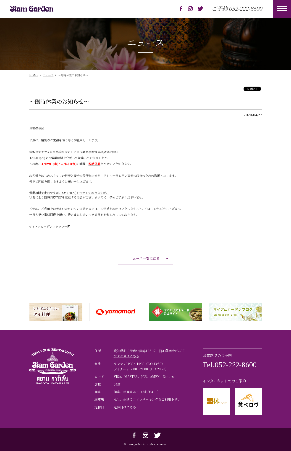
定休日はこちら (125, 407)
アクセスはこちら (126, 356)
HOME (33, 75)
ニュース (48, 75)
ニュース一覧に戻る (150, 258)
